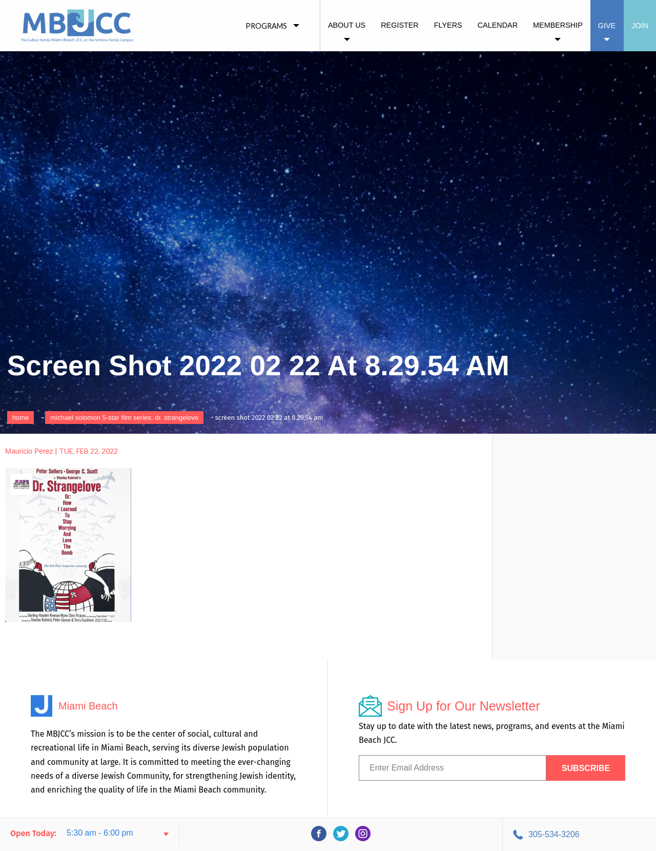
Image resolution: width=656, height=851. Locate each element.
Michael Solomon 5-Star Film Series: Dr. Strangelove (124, 417)
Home (20, 417)
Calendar (498, 25)
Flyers (448, 25)
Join (639, 26)
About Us (346, 25)
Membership (558, 25)
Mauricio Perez (29, 451)
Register (400, 25)
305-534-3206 (554, 834)
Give (607, 26)
